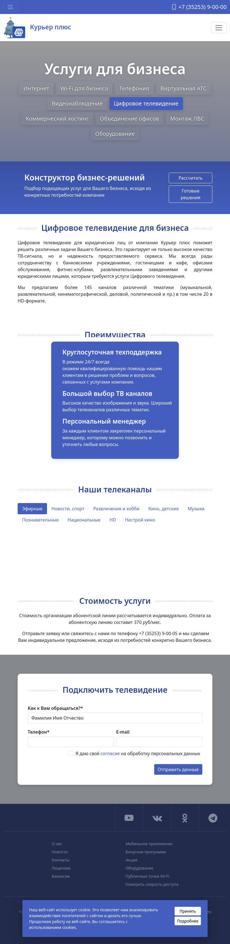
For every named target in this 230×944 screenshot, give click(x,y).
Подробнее (187, 921)
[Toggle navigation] (10, 7)
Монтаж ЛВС (187, 118)
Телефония (134, 88)
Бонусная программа (146, 851)
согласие (110, 753)
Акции (131, 860)
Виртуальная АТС (183, 88)
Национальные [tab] (84, 520)
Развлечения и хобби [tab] (116, 509)
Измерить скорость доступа (152, 884)
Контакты (61, 860)
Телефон (39, 732)
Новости (60, 851)
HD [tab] (112, 520)
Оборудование (115, 133)
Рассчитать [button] (191, 178)
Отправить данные (178, 769)
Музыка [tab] (196, 509)
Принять (188, 911)
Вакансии (61, 876)
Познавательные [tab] (40, 520)
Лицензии (61, 868)
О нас (57, 843)
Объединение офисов (129, 118)
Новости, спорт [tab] (68, 509)
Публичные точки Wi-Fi (147, 876)
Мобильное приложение (149, 843)
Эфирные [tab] (32, 509)
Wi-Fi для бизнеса (84, 88)
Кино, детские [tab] (163, 509)
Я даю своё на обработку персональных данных (138, 753)
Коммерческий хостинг (57, 118)
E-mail (123, 732)
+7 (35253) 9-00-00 (199, 7)
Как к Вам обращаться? (55, 708)
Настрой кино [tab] (140, 520)
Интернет (36, 88)
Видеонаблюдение (76, 103)
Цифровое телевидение (146, 103)
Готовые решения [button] (191, 194)
